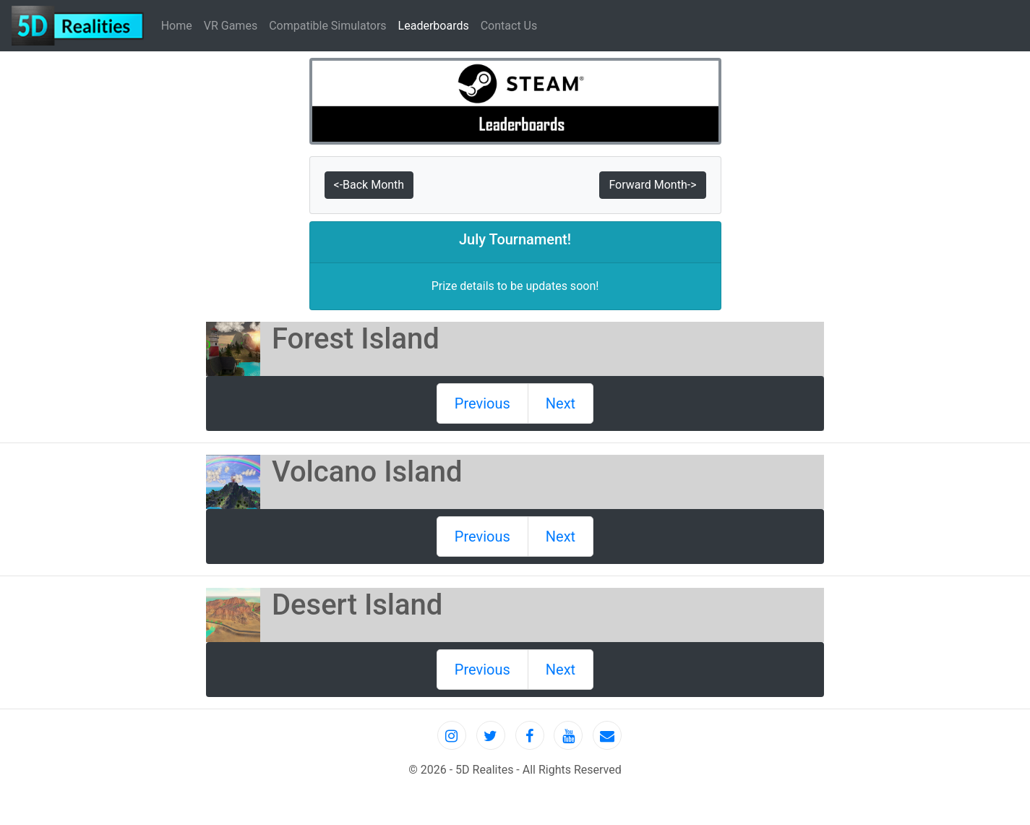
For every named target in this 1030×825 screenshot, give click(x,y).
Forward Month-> (652, 185)
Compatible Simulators (327, 26)
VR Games (230, 26)
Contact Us (509, 26)
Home (179, 25)
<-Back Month (369, 185)
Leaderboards (433, 26)
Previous (482, 403)
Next (560, 403)
